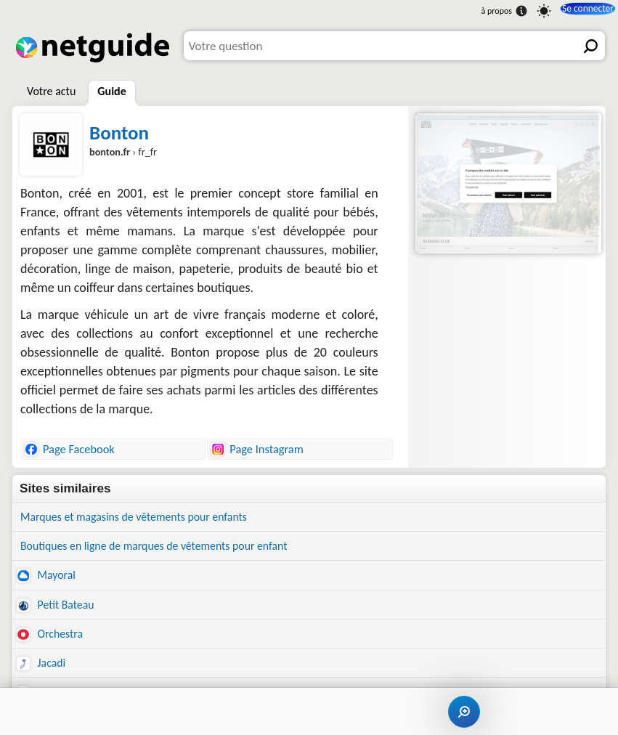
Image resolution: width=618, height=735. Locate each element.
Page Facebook (70, 449)
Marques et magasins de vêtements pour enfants (144, 517)
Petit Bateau (58, 609)
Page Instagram (257, 449)
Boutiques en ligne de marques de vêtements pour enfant (166, 548)
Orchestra (52, 640)
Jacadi (42, 670)
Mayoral (48, 579)
